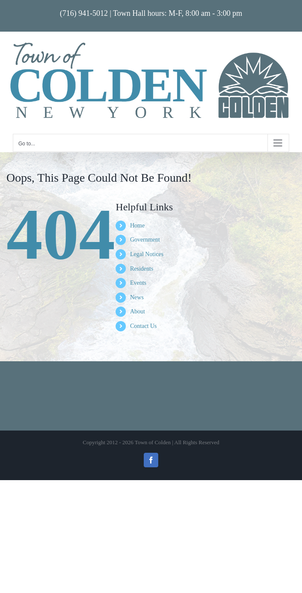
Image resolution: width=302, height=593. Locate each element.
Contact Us (143, 326)
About (137, 311)
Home (137, 225)
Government (145, 239)
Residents (141, 269)
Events (138, 283)
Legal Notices (146, 254)
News (137, 297)
